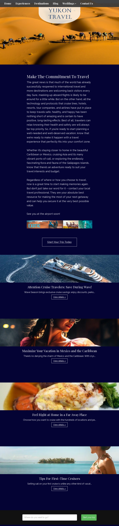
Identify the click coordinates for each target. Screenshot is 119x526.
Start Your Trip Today (59, 242)
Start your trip (89, 517)
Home (7, 3)
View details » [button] (59, 297)
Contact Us (86, 3)
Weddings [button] (69, 3)
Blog (55, 3)
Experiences (23, 3)
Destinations (41, 3)
